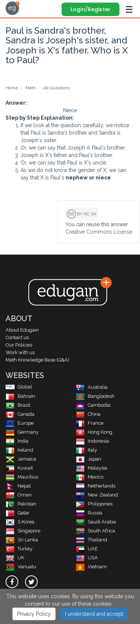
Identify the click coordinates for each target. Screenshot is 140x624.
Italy (86, 450)
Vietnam (91, 566)
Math (30, 87)
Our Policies (19, 345)
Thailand (91, 539)
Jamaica (21, 459)
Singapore (23, 531)
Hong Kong (94, 432)
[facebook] (12, 581)
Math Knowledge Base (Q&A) (37, 360)
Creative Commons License (98, 232)
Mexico (89, 477)
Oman (19, 495)
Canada (20, 414)
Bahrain (20, 396)
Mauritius (22, 477)
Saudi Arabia (96, 522)
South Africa (95, 531)
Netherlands (95, 486)
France (89, 423)
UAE (87, 548)
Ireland (19, 450)
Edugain (12, 8)
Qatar (17, 513)
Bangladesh (95, 396)
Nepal (18, 486)
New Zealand (97, 495)
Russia (89, 513)
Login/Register (91, 9)
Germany (22, 432)
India (17, 441)
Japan (88, 459)
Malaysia (91, 468)
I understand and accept (94, 614)
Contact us (17, 337)
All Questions (56, 87)
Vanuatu (21, 566)
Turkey (19, 548)
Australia (92, 387)
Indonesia (92, 441)
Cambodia (93, 405)
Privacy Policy (34, 614)
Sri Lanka (22, 539)
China (88, 414)
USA (87, 557)
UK (15, 557)
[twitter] (31, 581)
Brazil (18, 405)
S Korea (20, 522)
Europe (20, 423)
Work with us (20, 352)
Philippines (94, 504)
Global (19, 387)
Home (12, 87)
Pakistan (21, 504)
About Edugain (22, 330)
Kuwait (19, 468)
